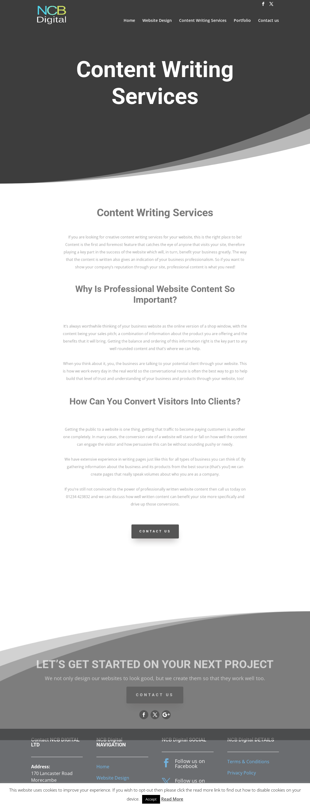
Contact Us (155, 531)
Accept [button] (151, 799)
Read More (172, 799)
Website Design (157, 21)
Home (129, 21)
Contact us (268, 21)
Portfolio (242, 21)
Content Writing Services (202, 21)
